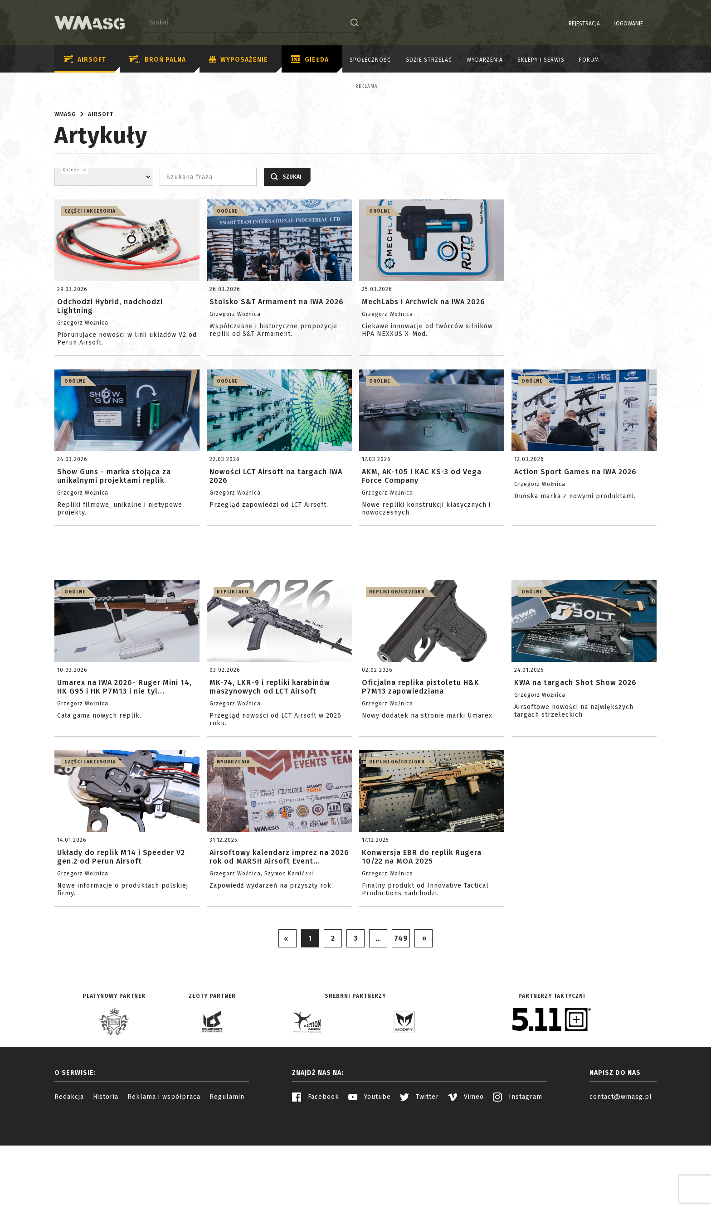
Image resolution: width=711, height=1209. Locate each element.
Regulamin (226, 1176)
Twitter (419, 1176)
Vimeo (466, 1176)
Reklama (101, 86)
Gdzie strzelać (428, 60)
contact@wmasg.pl (620, 1176)
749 (401, 1017)
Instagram (517, 1176)
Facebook (315, 1176)
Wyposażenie (238, 60)
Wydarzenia (485, 60)
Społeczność (370, 60)
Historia (105, 1176)
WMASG (65, 193)
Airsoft (85, 59)
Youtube (369, 1176)
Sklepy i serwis (541, 60)
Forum (589, 60)
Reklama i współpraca (163, 1176)
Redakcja (69, 1176)
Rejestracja (561, 23)
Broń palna (157, 59)
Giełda (310, 59)
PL (639, 23)
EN (650, 23)
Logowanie (605, 23)
